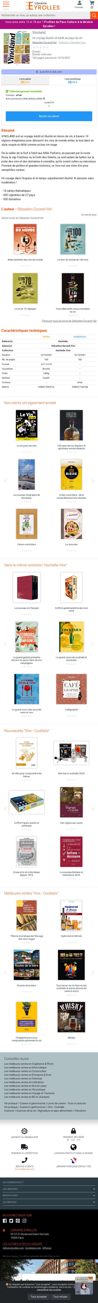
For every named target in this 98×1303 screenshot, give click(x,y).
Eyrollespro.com (33, 1248)
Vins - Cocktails (56, 1107)
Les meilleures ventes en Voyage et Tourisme (29, 1093)
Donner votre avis (42, 54)
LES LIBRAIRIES (49, 1189)
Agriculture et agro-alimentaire (55, 1110)
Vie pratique (11, 1103)
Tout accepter (39, 1296)
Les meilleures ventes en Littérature (24, 1082)
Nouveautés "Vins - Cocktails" (26, 731)
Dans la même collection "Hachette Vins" (35, 565)
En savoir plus (89, 214)
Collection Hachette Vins (72, 42)
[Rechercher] (45, 15)
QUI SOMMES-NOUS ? (13, 1182)
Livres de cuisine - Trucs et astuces (67, 1103)
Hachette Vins (63, 350)
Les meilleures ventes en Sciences (23, 1078)
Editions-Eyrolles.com (13, 1248)
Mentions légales (10, 1256)
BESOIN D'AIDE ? (49, 1195)
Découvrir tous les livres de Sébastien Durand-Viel (69, 321)
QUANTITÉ (49, 102)
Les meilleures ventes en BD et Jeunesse (26, 1097)
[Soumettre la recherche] (94, 15)
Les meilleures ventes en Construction (25, 1071)
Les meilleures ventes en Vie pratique (24, 1089)
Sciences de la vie (26, 1110)
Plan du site (54, 1256)
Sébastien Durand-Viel (44, 42)
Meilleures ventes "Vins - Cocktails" (31, 893)
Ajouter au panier (49, 116)
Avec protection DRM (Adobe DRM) (25, 98)
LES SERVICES (49, 1202)
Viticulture (80, 1110)
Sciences (9, 1110)
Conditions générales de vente (33, 1256)
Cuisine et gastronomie (32, 1103)
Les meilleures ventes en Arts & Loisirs (25, 1085)
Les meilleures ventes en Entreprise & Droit (27, 1074)
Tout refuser (60, 1296)
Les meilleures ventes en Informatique (25, 1067)
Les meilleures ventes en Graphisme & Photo (28, 1063)
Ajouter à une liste (49, 72)
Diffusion (47, 1248)
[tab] (25, 80)
